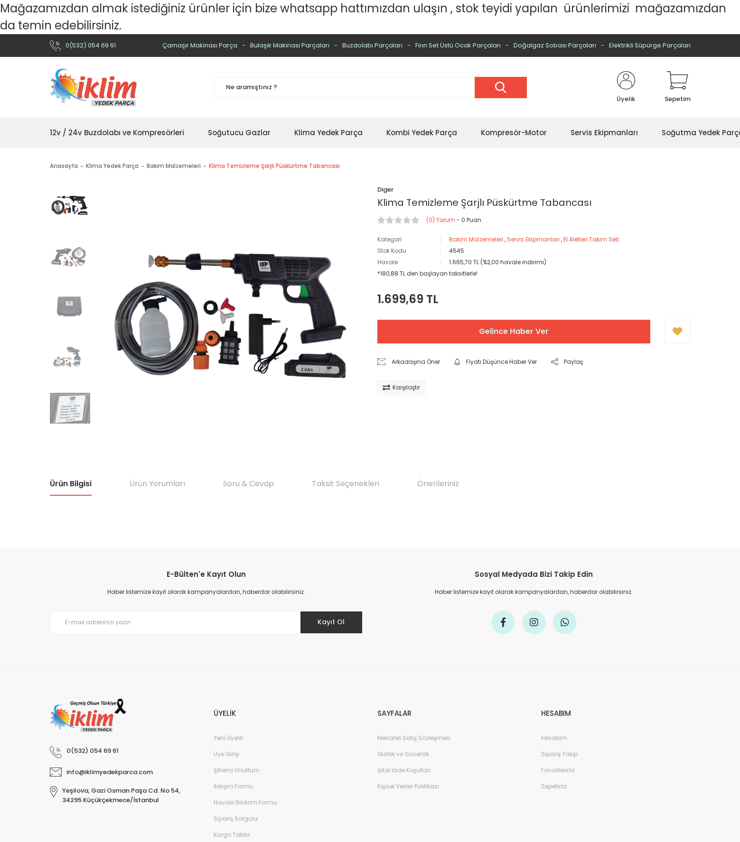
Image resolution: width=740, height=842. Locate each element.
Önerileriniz (438, 483)
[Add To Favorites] (678, 331)
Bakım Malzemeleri (476, 239)
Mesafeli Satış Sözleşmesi (413, 738)
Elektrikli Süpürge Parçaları (650, 45)
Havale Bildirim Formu (245, 802)
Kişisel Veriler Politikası (408, 786)
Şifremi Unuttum (237, 770)
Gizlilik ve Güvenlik (403, 754)
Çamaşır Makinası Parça (199, 45)
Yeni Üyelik (228, 738)
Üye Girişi (226, 754)
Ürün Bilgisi (71, 483)
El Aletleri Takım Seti (591, 239)
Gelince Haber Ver (514, 331)
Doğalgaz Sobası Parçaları (555, 45)
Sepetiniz (554, 786)
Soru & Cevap (248, 483)
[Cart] (678, 87)
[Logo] (93, 87)
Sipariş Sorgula (236, 818)
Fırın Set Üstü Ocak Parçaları (458, 45)
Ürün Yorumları (157, 483)
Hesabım (554, 738)
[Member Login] (626, 87)
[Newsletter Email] (206, 622)
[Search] (370, 87)
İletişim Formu (233, 786)
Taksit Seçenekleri (345, 483)
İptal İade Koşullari (404, 770)
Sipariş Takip (559, 754)
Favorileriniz (558, 770)
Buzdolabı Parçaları (372, 45)
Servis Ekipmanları (533, 239)
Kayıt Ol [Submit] (331, 622)
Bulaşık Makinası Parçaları (289, 45)
